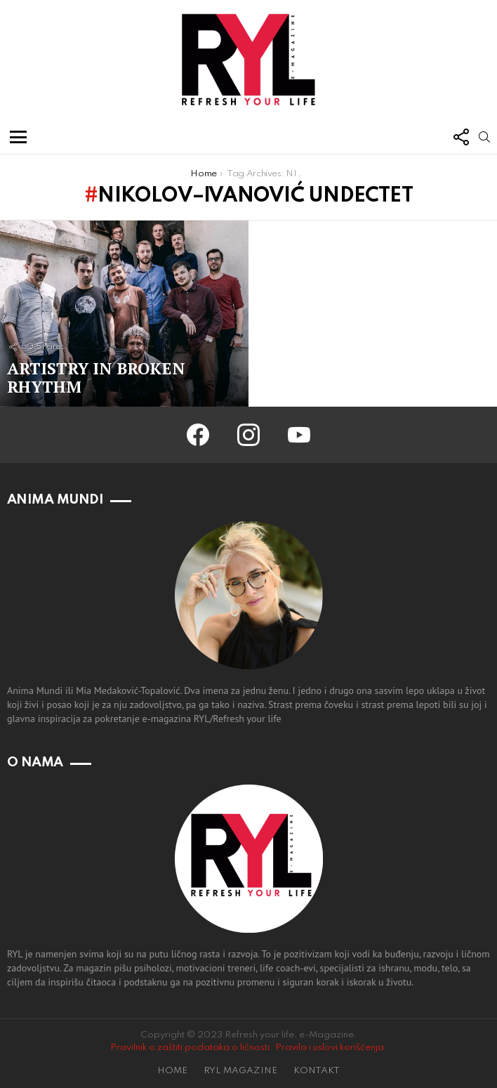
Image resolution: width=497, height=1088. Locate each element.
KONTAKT (316, 1070)
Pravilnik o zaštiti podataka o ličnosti (190, 1047)
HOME (172, 1070)
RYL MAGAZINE (240, 1070)
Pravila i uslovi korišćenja (329, 1047)
